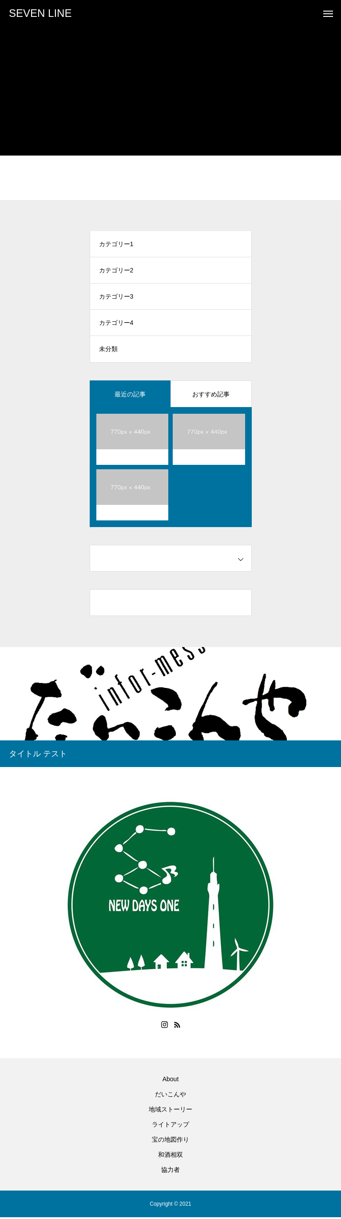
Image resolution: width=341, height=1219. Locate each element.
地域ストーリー (170, 1111)
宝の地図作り (170, 1141)
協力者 (170, 1171)
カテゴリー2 (116, 271)
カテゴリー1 (116, 244)
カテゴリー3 (116, 297)
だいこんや (170, 1096)
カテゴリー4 (116, 324)
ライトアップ (170, 1126)
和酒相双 (170, 1156)
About (171, 1081)
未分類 (108, 351)
